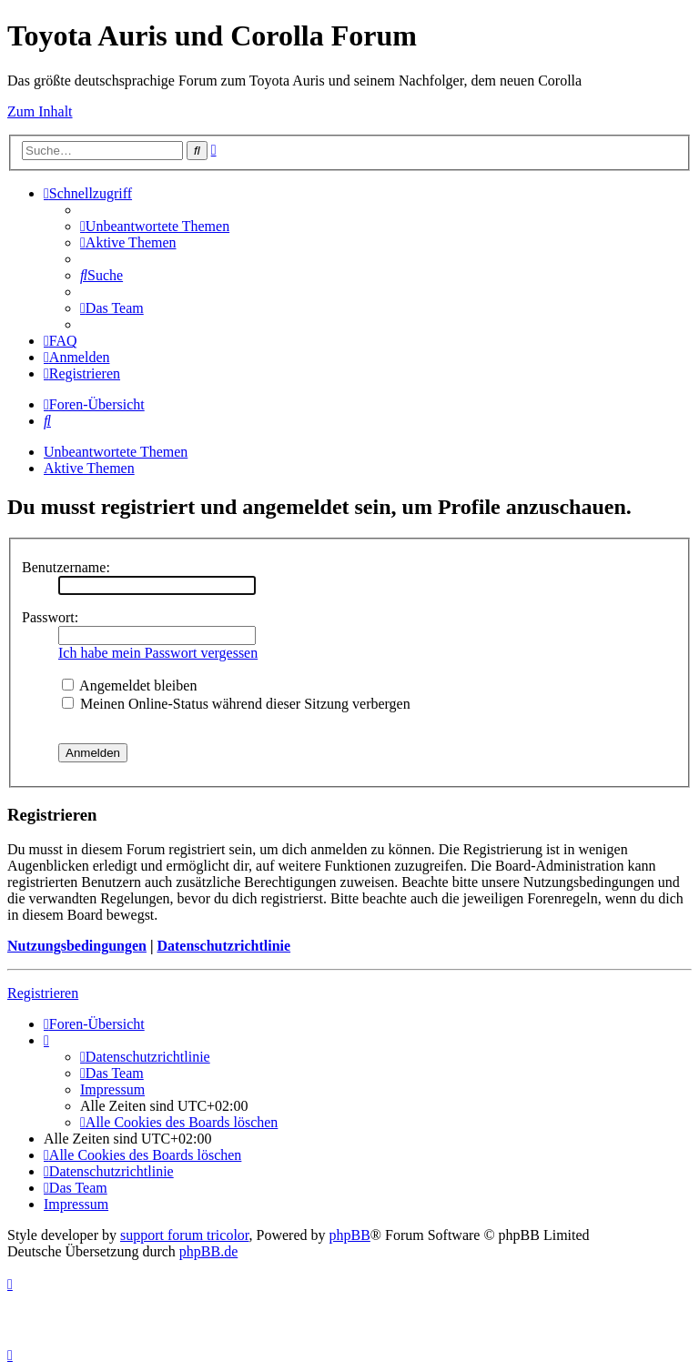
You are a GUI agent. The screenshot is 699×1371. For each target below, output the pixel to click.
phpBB (349, 1235)
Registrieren (42, 993)
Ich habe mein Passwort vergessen (158, 652)
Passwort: (50, 617)
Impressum (112, 1089)
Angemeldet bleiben (129, 685)
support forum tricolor (184, 1235)
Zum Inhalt (40, 111)
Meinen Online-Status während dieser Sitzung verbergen (236, 703)
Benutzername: (66, 567)
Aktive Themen (89, 468)
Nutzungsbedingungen (77, 945)
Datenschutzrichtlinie (223, 945)
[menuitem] (154, 226)
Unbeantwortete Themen (115, 451)
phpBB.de (208, 1251)
